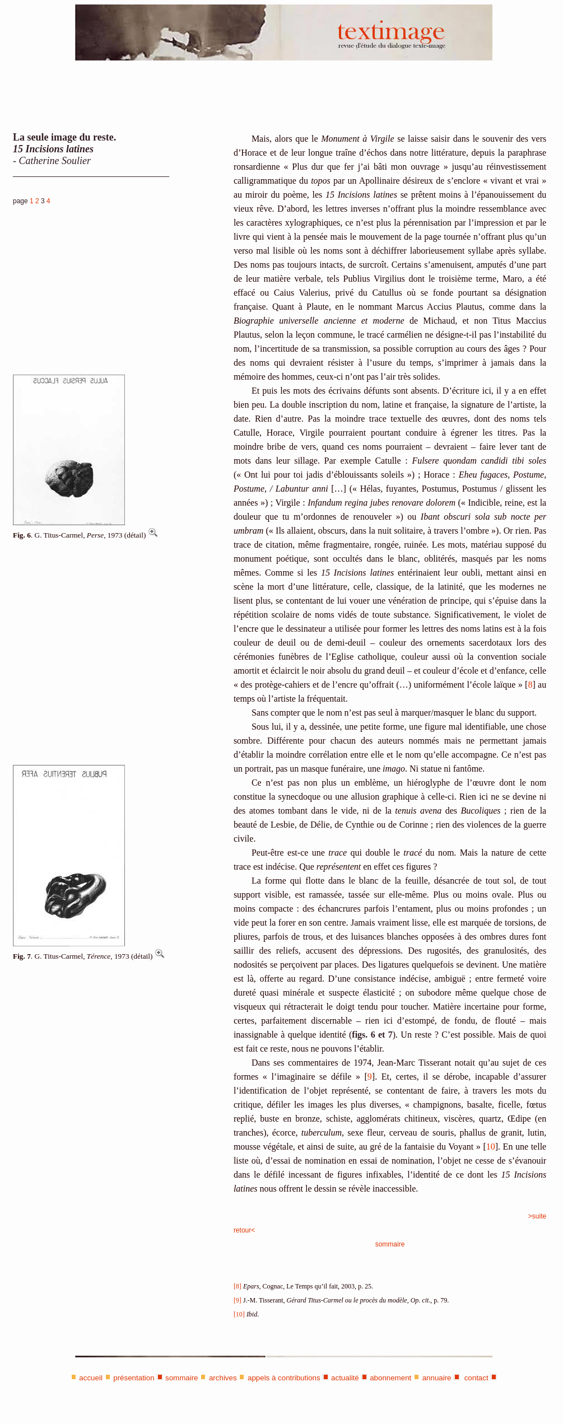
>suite (537, 1216)
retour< (244, 1230)
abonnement (390, 1378)
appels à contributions (284, 1378)
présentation (133, 1378)
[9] (237, 1300)
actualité (345, 1378)
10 (490, 1146)
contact (475, 1378)
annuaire (437, 1378)
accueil (91, 1378)
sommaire (390, 1244)
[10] (239, 1314)
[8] (237, 1286)
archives (223, 1378)
